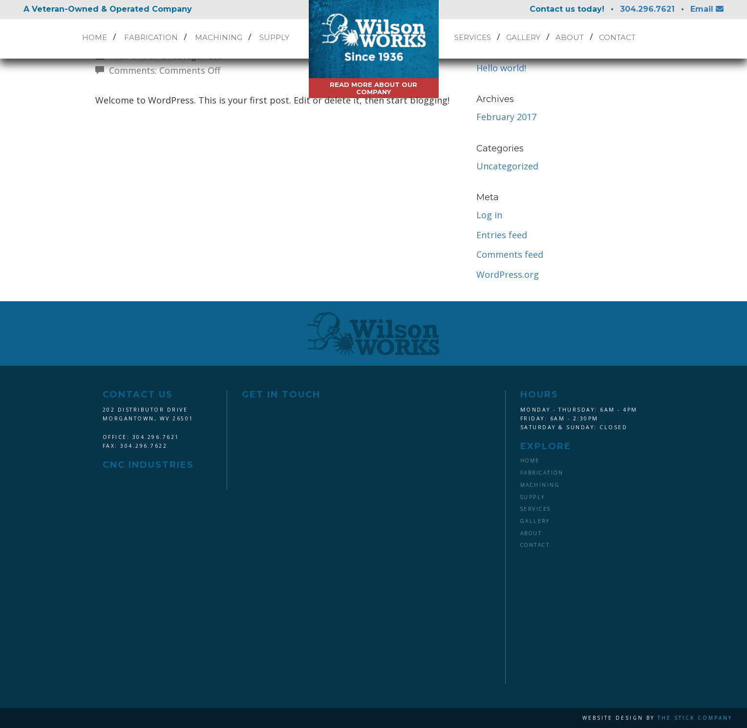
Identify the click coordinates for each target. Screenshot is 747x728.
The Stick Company (695, 717)
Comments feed (509, 254)
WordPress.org (507, 274)
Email (707, 9)
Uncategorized (507, 166)
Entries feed (501, 235)
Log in (489, 215)
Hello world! (501, 68)
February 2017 (506, 117)
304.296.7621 (647, 9)
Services (472, 37)
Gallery (523, 37)
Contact (617, 37)
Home (94, 37)
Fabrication (151, 37)
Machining (218, 37)
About (569, 37)
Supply (274, 37)
